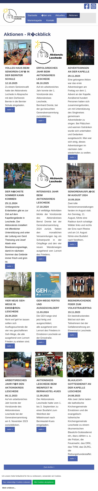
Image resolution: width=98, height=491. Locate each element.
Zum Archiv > (49, 467)
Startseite (32, 15)
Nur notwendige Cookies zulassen (16, 482)
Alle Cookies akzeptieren (44, 482)
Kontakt (50, 20)
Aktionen (73, 15)
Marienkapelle (35, 20)
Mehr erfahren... (9, 488)
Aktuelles (60, 15)
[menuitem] (32, 15)
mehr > (10, 110)
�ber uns (46, 15)
